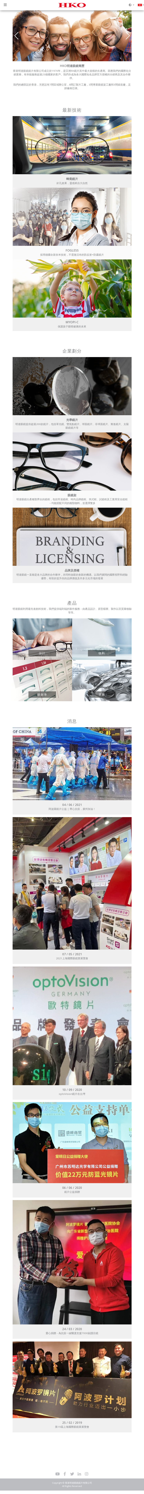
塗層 (101, 694)
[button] (127, 36)
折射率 (42, 694)
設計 (42, 653)
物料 (101, 653)
